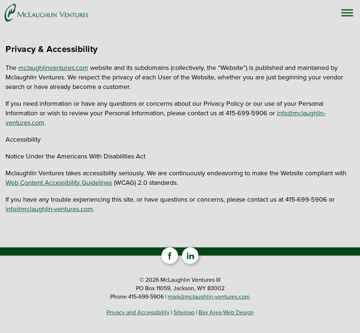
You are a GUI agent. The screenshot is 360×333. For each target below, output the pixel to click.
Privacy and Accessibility (138, 312)
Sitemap (184, 312)
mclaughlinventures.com (53, 67)
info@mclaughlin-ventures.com (49, 209)
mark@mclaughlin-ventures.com (209, 296)
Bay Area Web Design (226, 312)
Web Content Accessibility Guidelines (58, 182)
